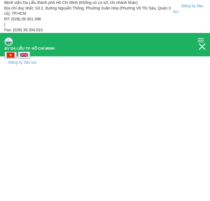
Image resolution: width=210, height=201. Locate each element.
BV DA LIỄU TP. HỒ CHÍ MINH (29, 42)
